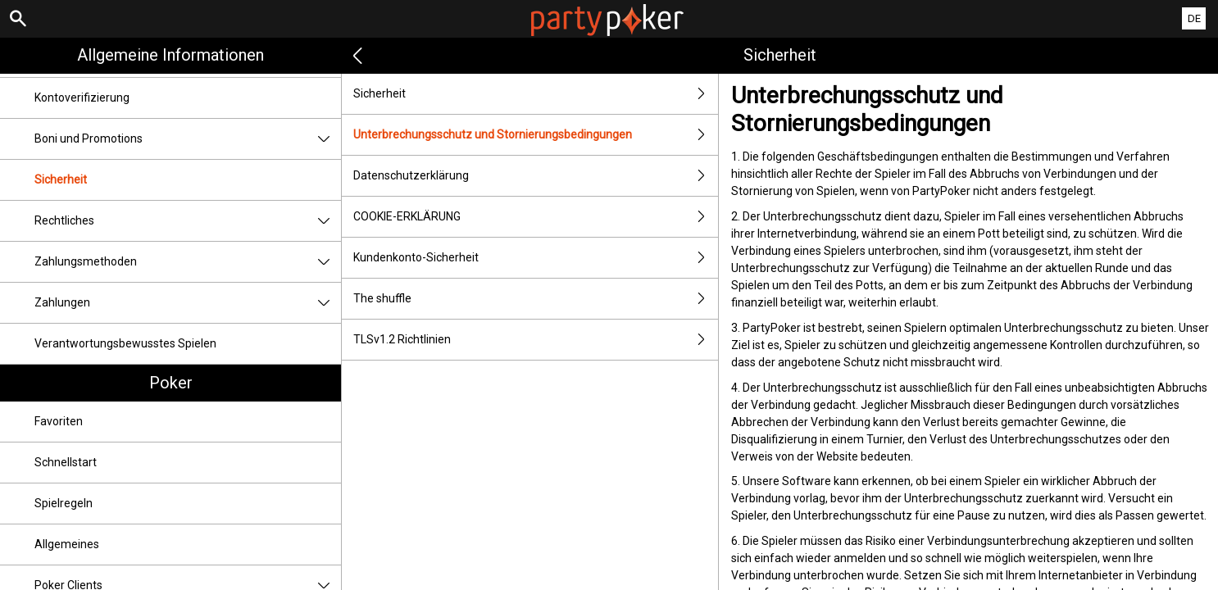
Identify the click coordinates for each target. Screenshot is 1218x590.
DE (1194, 18)
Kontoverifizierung (82, 97)
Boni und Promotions (187, 139)
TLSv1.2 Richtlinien (535, 340)
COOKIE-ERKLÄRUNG (535, 217)
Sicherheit (60, 179)
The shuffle (535, 299)
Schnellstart (65, 462)
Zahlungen (187, 303)
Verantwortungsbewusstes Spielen (125, 343)
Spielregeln (63, 503)
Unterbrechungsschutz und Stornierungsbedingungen (535, 135)
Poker (171, 383)
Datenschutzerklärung (535, 176)
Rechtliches (187, 221)
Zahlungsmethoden (187, 262)
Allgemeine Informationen (170, 55)
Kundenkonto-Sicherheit (535, 258)
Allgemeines (66, 544)
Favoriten (58, 421)
